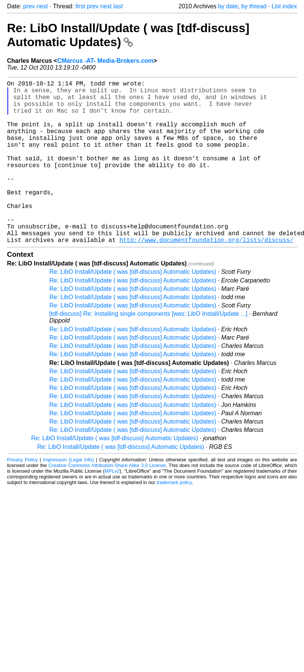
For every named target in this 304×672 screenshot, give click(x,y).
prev (29, 6)
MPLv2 (112, 507)
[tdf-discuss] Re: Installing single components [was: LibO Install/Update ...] (148, 350)
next (42, 6)
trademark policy (174, 518)
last (118, 6)
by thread (254, 6)
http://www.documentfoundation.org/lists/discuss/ (206, 276)
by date (228, 6)
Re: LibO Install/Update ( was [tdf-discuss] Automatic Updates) (128, 35)
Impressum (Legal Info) (68, 496)
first (80, 6)
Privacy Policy (22, 496)
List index (284, 6)
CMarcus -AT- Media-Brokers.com (105, 60)
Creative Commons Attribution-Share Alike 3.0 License (107, 501)
